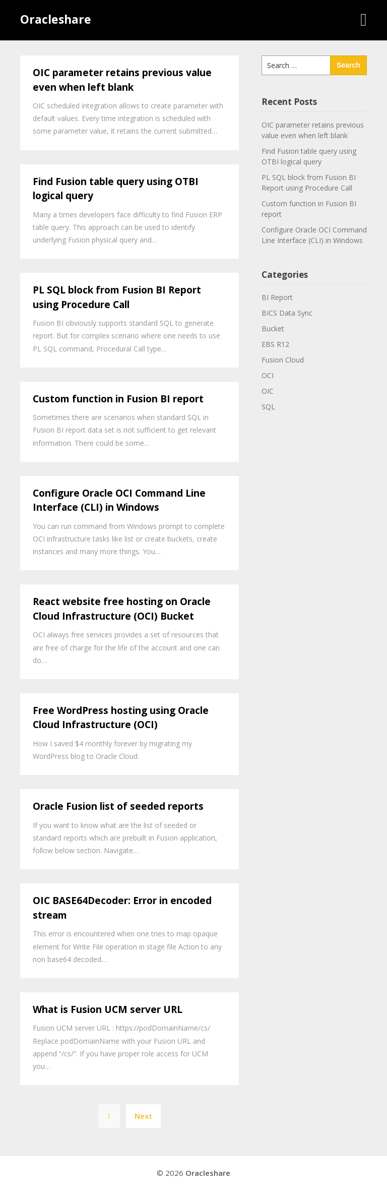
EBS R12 (275, 344)
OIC (268, 391)
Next (143, 1116)
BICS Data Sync (287, 313)
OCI (268, 375)
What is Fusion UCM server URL (107, 1009)
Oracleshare (55, 19)
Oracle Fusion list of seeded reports (118, 806)
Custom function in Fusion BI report (118, 398)
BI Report (277, 297)
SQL (268, 406)
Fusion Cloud (283, 360)
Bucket (273, 328)
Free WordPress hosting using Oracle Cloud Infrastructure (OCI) (121, 718)
